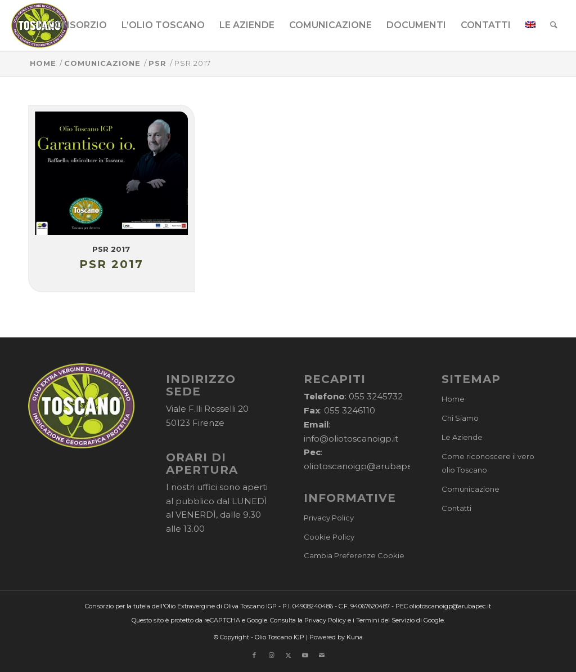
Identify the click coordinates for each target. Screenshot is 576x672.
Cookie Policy (329, 536)
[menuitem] (72, 25)
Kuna (354, 637)
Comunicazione (471, 488)
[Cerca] (554, 25)
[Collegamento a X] (288, 655)
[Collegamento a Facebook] (254, 655)
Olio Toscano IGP (279, 637)
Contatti (456, 508)
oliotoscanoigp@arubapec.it (364, 466)
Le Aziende (462, 437)
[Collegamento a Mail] (321, 655)
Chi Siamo (460, 417)
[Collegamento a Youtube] (304, 655)
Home (453, 398)
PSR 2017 (111, 248)
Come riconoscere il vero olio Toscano (488, 463)
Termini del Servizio (385, 620)
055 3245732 (376, 396)
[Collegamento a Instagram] (271, 655)
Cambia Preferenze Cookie (354, 555)
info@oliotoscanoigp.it (351, 438)
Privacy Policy (329, 517)
